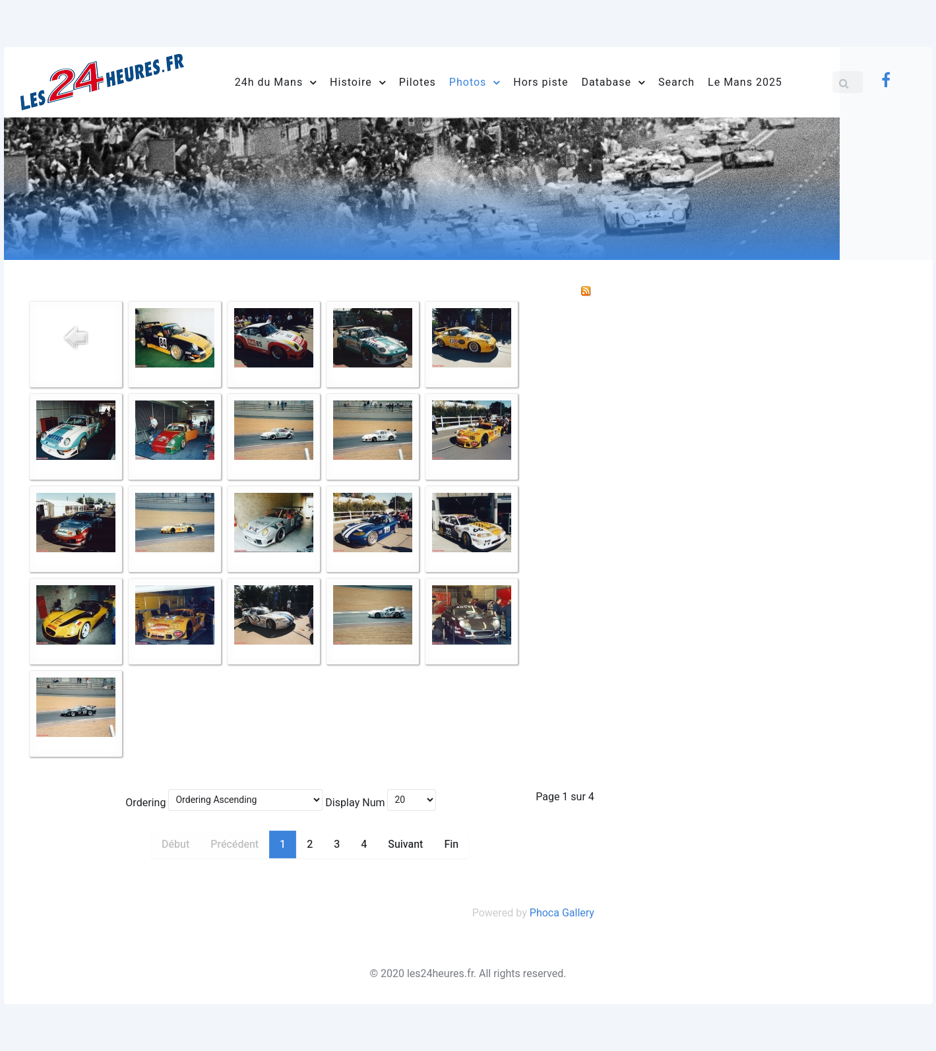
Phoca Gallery (562, 913)
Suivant (405, 844)
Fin (451, 844)
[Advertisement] (774, 374)
